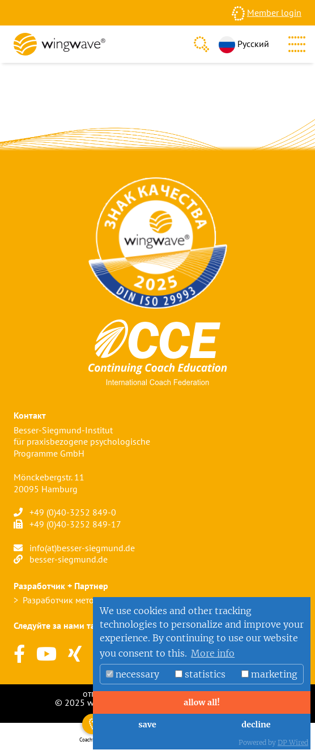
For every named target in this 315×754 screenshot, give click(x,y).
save (147, 724)
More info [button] (213, 653)
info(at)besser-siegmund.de (82, 547)
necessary (132, 674)
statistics (200, 674)
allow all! (201, 702)
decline (255, 724)
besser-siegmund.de (68, 559)
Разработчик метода (63, 600)
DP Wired (293, 742)
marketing (269, 674)
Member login (274, 12)
